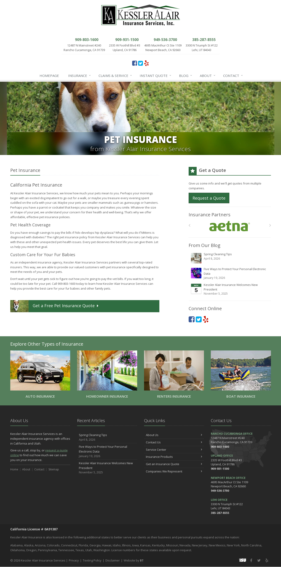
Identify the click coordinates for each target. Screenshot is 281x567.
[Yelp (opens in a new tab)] (146, 63)
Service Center (174, 450)
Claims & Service (115, 75)
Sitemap (53, 469)
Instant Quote (156, 75)
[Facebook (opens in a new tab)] (134, 63)
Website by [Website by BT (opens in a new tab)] (134, 560)
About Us (174, 435)
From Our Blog (204, 245)
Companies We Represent (174, 471)
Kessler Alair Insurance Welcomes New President (230, 289)
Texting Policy (92, 560)
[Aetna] (229, 226)
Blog (186, 75)
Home (14, 469)
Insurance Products (174, 457)
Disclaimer (112, 560)
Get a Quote (54, 306)
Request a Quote (209, 198)
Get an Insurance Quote (174, 464)
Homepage (49, 75)
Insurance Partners (209, 215)
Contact (233, 75)
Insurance (79, 75)
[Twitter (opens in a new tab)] (140, 63)
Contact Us (174, 442)
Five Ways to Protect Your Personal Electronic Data (230, 273)
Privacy (74, 560)
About (208, 75)
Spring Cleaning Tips (230, 258)
